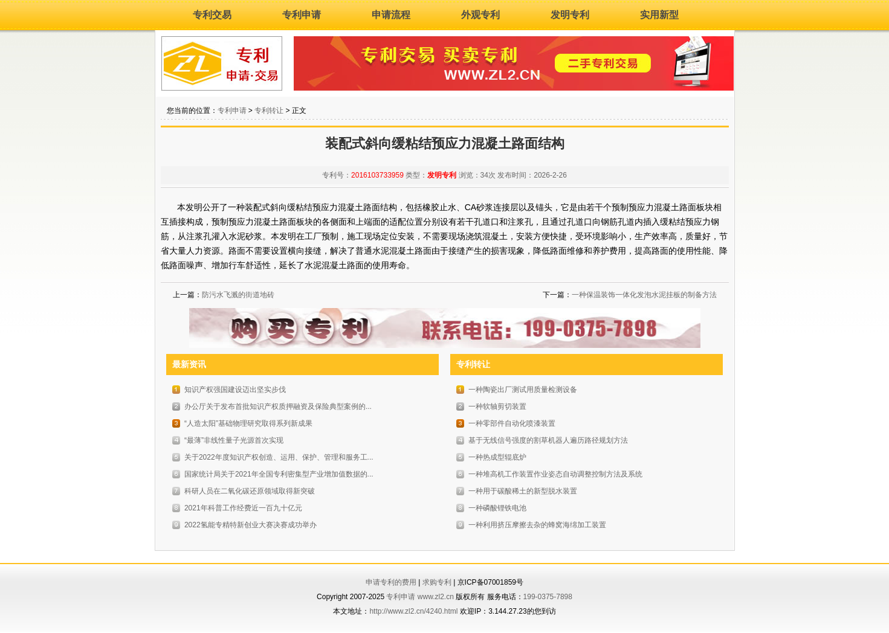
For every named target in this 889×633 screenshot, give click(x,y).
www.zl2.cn (436, 597)
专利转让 (268, 110)
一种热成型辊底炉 (497, 457)
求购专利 (436, 582)
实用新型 (659, 15)
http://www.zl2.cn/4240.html (413, 611)
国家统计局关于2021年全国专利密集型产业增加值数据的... (278, 474)
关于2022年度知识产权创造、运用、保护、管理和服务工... (278, 457)
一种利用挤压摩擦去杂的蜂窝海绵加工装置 (537, 525)
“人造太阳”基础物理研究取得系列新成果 (248, 423)
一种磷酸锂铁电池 (497, 508)
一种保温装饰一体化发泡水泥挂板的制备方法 (644, 295)
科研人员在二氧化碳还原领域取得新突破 (249, 491)
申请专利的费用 (391, 582)
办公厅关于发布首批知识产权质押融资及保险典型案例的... (278, 406)
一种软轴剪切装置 (497, 406)
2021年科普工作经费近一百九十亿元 (243, 508)
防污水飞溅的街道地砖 (238, 295)
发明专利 (570, 15)
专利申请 (301, 15)
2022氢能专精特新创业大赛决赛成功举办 (250, 525)
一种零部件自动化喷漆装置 (511, 423)
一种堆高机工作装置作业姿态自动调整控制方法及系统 (555, 474)
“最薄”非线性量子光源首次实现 (233, 440)
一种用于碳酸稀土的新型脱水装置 (522, 491)
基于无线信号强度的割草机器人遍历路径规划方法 (548, 440)
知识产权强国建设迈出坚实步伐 (235, 389)
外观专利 (480, 15)
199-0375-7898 (547, 597)
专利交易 (212, 15)
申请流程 (391, 15)
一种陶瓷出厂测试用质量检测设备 (522, 389)
